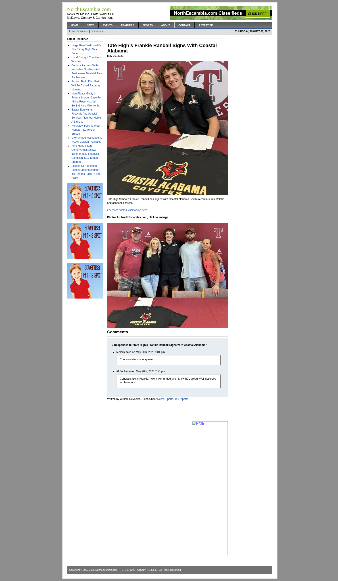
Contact (184, 25)
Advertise (206, 25)
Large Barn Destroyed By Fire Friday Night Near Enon (86, 49)
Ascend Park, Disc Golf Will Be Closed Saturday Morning (85, 85)
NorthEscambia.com (106, 569)
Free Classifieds (78, 31)
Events (108, 25)
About (165, 25)
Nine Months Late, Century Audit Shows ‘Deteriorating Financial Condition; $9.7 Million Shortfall (85, 153)
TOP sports (181, 399)
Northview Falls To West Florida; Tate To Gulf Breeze (85, 129)
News (90, 25)
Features (127, 25)
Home (74, 25)
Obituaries (97, 31)
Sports (148, 25)
